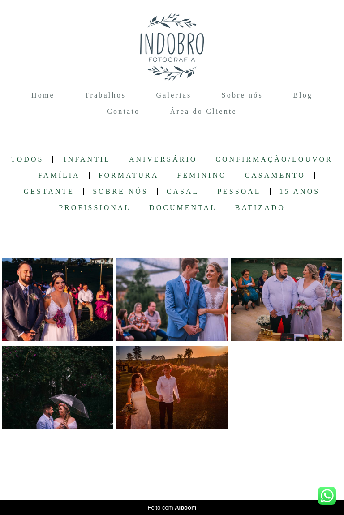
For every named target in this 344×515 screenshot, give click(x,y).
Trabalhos (105, 95)
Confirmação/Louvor (273, 159)
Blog (303, 95)
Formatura (129, 175)
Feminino (201, 175)
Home (43, 95)
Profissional (95, 207)
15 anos (300, 191)
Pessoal (239, 191)
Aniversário (163, 159)
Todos (27, 159)
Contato (123, 111)
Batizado (260, 207)
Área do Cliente (203, 111)
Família (59, 175)
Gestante (49, 191)
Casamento (275, 175)
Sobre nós (242, 95)
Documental (183, 207)
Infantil (87, 159)
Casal (183, 191)
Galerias (173, 95)
